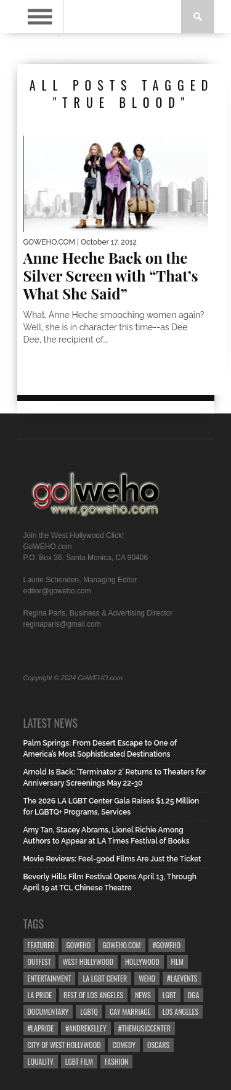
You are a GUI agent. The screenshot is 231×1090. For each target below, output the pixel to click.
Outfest (39, 961)
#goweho (167, 945)
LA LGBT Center (105, 978)
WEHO (147, 978)
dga (194, 995)
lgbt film (79, 1061)
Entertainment (49, 978)
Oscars (158, 1044)
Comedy (123, 1044)
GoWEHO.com (121, 945)
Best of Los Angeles (93, 995)
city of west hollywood (64, 1044)
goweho (78, 945)
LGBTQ (89, 1011)
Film (177, 961)
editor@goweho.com (57, 591)
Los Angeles (180, 1011)
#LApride (41, 1028)
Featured (41, 945)
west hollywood (88, 961)
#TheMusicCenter (144, 1028)
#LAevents (182, 978)
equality (41, 1061)
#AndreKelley (86, 1028)
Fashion (116, 1061)
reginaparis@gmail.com (62, 624)
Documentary (48, 1011)
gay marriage (130, 1011)
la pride (40, 995)
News (143, 995)
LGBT (169, 995)
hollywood (142, 961)
